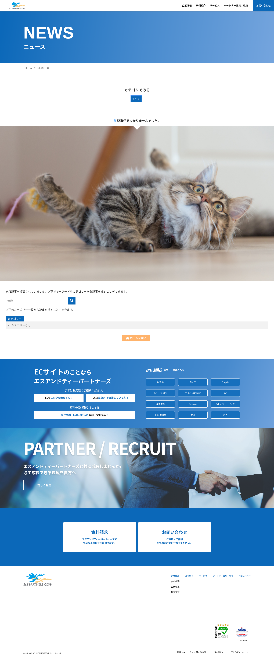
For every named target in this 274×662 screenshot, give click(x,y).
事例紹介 (201, 5)
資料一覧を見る (83, 414)
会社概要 (175, 581)
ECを (57, 397)
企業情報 (187, 5)
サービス (215, 5)
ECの (109, 397)
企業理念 (175, 587)
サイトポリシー (218, 652)
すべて (136, 99)
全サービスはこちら (174, 370)
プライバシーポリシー (240, 652)
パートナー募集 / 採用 (236, 5)
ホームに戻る (136, 338)
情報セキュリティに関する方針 (191, 652)
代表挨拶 (175, 592)
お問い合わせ (263, 5)
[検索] (71, 300)
